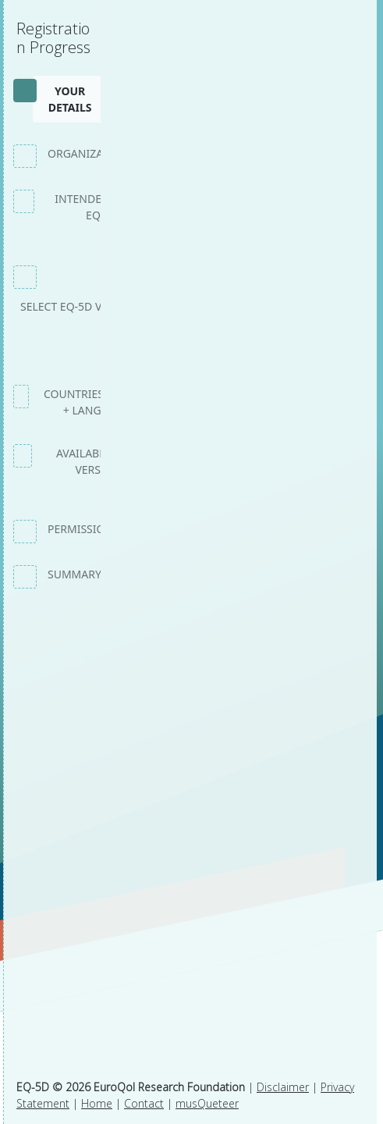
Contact (144, 1103)
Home (96, 1103)
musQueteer (207, 1103)
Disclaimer (283, 1087)
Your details (70, 99)
